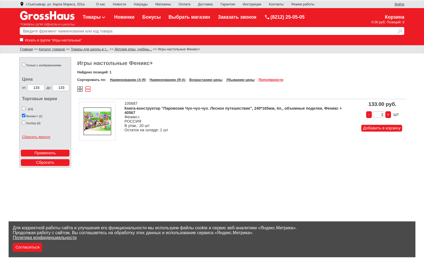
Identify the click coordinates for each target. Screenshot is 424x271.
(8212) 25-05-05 (284, 17)
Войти (399, 4)
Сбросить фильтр (36, 137)
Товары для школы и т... (90, 49)
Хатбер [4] (33, 123)
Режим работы (302, 4)
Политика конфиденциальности (45, 237)
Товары (95, 17)
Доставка (205, 4)
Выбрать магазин (189, 17)
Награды (141, 4)
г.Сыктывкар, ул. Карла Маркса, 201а (52, 4)
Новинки (124, 17)
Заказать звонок (237, 17)
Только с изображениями (43, 65)
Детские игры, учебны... (133, 49)
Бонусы (151, 17)
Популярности (271, 80)
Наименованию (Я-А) (167, 80)
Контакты (276, 4)
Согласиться (27, 247)
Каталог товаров (52, 49)
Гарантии (227, 4)
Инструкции (252, 4)
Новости (119, 4)
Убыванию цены (240, 80)
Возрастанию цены (205, 80)
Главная (26, 49)
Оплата (184, 4)
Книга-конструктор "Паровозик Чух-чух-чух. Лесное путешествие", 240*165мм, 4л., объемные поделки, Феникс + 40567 (233, 110)
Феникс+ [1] (34, 116)
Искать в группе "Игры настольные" (51, 40)
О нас (100, 4)
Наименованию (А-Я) (128, 80)
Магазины (163, 4)
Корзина (394, 17)
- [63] (29, 109)
